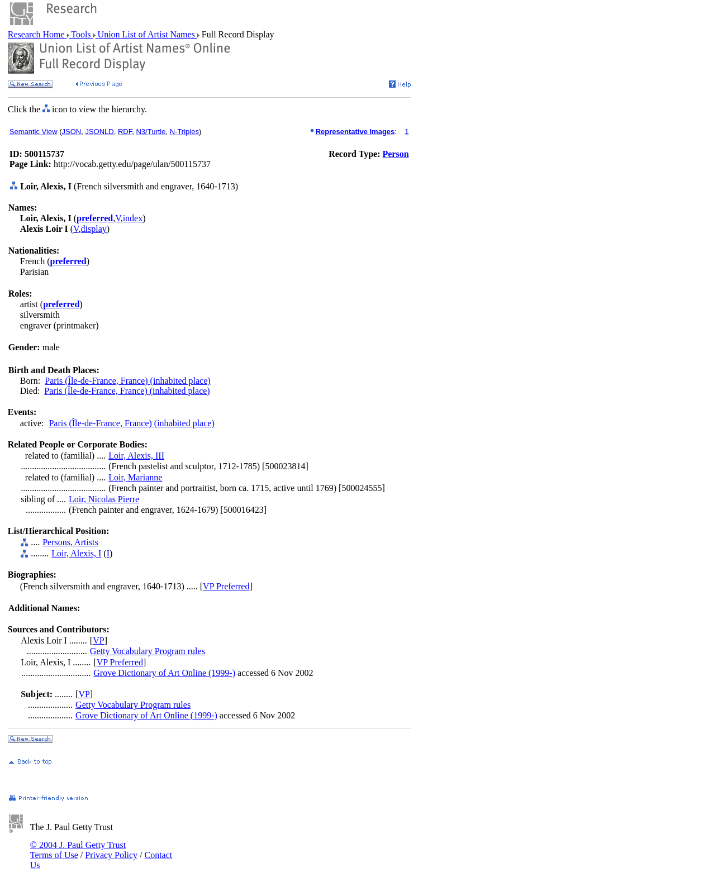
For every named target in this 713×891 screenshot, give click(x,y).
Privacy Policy (111, 855)
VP (98, 640)
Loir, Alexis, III (136, 455)
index (133, 218)
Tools (81, 34)
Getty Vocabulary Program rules (147, 651)
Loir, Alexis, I (76, 553)
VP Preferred (226, 586)
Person (395, 154)
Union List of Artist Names (146, 34)
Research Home (37, 34)
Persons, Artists (70, 542)
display (94, 229)
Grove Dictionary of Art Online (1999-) (164, 673)
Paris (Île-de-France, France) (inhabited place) (127, 380)
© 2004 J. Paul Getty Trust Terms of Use (78, 850)
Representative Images (355, 131)
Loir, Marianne (135, 477)
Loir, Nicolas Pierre (104, 499)
